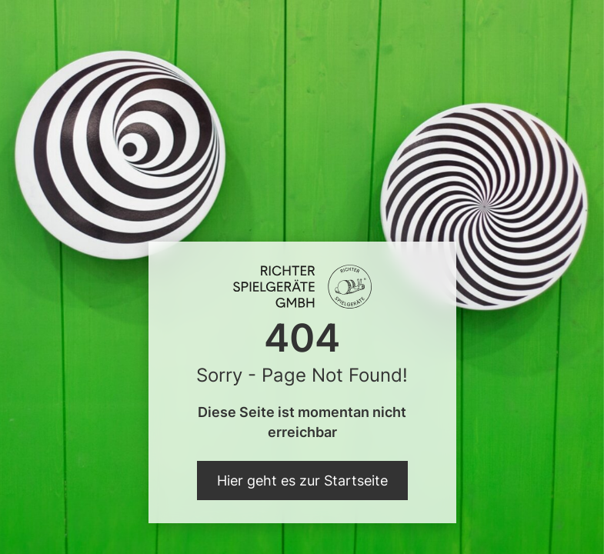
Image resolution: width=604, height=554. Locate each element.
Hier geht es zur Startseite (302, 480)
